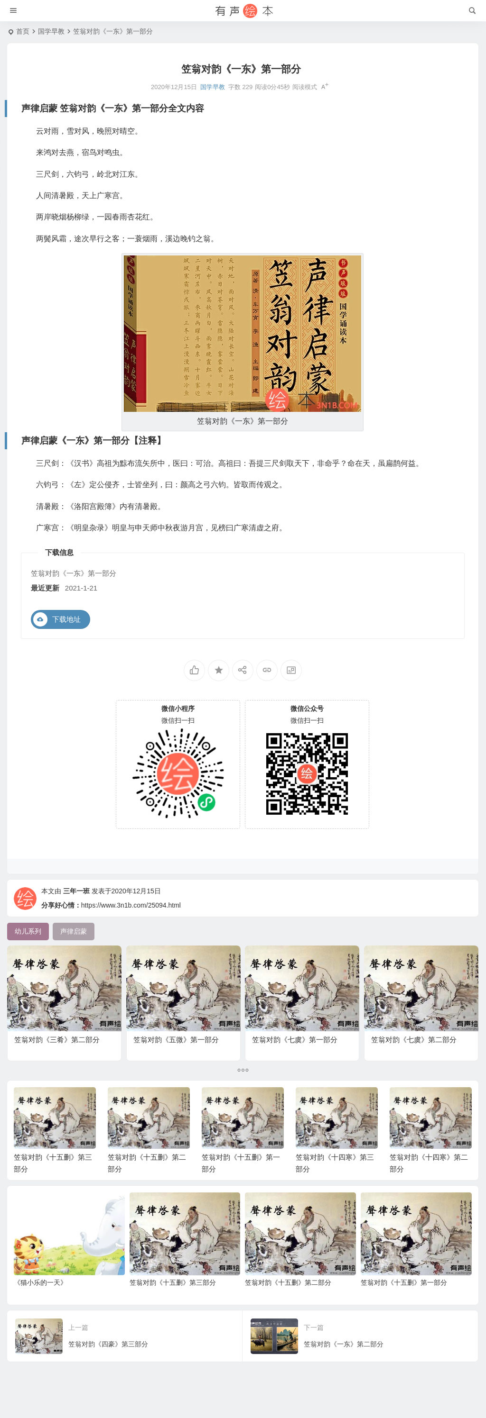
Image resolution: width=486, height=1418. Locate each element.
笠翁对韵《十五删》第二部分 (288, 1302)
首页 (22, 31)
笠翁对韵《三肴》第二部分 (59, 1028)
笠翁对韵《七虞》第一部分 (297, 1028)
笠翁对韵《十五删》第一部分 (404, 1302)
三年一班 (76, 911)
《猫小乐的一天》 (40, 1302)
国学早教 (51, 31)
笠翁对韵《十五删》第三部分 (173, 1302)
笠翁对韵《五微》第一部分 (178, 1028)
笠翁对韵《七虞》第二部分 (416, 1028)
